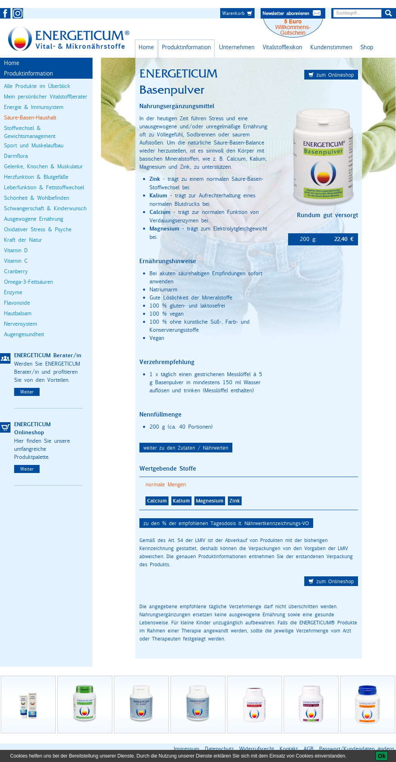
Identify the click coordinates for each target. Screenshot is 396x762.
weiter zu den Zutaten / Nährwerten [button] (185, 447)
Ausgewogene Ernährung (33, 218)
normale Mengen (165, 484)
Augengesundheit (24, 334)
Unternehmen (237, 47)
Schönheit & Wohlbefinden (36, 197)
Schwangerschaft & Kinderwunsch (45, 208)
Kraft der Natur (23, 239)
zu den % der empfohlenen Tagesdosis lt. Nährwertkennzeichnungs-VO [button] (226, 523)
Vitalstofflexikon (282, 47)
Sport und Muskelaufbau (33, 145)
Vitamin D (16, 250)
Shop (366, 47)
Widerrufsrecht (256, 748)
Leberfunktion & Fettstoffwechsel (44, 187)
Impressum (186, 748)
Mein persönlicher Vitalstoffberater (45, 96)
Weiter (27, 392)
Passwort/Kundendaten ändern (356, 748)
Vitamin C (16, 260)
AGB (308, 748)
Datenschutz (219, 748)
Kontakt (289, 748)
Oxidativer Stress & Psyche (38, 229)
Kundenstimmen (331, 47)
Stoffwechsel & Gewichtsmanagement (29, 132)
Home (146, 47)
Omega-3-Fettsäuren (28, 281)
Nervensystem (20, 323)
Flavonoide (17, 302)
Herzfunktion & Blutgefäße (36, 176)
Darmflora (16, 155)
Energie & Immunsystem (33, 107)
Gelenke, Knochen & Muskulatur (43, 166)
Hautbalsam (18, 313)
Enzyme (13, 292)
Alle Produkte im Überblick (37, 86)
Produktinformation (186, 47)
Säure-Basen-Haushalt (30, 117)
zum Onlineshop (331, 74)
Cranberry (16, 271)
